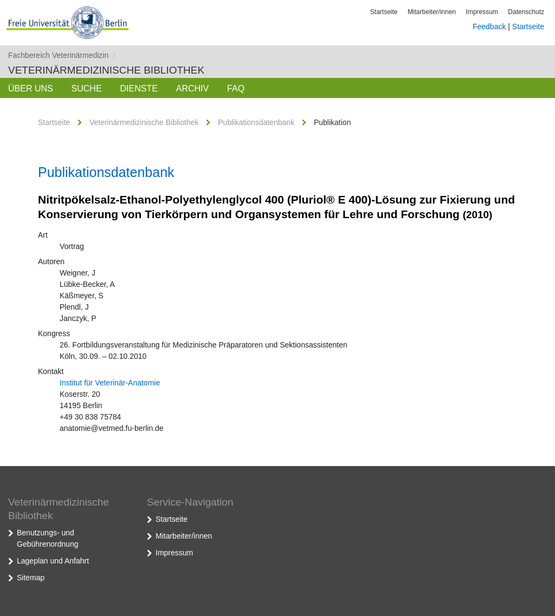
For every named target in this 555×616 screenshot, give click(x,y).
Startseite (384, 12)
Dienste (138, 88)
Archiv (192, 88)
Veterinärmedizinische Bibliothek (106, 70)
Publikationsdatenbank (256, 122)
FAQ (235, 88)
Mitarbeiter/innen (432, 12)
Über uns (30, 88)
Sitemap (30, 577)
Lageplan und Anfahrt (53, 560)
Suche (87, 88)
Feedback (489, 26)
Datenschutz (526, 12)
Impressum (482, 12)
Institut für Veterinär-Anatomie (110, 382)
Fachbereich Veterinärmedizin (61, 55)
